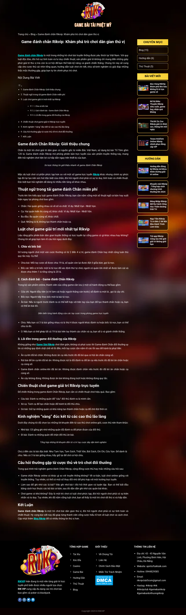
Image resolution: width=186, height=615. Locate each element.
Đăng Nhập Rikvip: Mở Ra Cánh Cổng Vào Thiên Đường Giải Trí (158, 205)
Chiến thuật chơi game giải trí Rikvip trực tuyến (44, 122)
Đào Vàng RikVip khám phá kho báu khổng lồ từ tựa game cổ (158, 88)
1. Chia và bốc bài (40, 106)
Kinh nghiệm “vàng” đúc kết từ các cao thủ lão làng (46, 127)
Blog (33, 34)
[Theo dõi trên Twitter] (29, 600)
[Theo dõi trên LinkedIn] (33, 600)
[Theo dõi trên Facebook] (20, 600)
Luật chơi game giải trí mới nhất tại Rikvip (41, 99)
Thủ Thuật (144, 66)
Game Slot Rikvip (45, 344)
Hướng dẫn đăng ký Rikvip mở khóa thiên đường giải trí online (158, 170)
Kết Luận (27, 136)
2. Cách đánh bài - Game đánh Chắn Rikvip (51, 110)
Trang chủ (23, 34)
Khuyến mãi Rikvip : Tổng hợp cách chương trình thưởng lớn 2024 (158, 188)
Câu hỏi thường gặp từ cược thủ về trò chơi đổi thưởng (48, 132)
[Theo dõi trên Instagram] (24, 600)
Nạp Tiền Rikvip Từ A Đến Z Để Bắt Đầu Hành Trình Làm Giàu (158, 223)
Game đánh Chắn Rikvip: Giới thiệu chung (41, 89)
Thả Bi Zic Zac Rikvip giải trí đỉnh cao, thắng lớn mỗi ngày (158, 125)
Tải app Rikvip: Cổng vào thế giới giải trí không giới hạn (158, 240)
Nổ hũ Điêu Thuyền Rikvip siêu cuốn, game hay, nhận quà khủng (157, 106)
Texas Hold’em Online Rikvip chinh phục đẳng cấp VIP (158, 143)
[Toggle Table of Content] (20, 86)
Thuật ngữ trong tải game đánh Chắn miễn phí (44, 94)
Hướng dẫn (144, 58)
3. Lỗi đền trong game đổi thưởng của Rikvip (51, 115)
